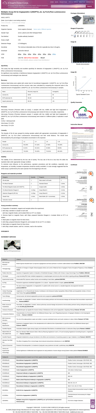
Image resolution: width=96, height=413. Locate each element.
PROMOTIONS (63, 2)
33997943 (67, 341)
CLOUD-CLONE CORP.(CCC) (50, 407)
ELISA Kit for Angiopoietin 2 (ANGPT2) (26, 390)
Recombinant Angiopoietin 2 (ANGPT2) (27, 360)
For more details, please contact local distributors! (34, 60)
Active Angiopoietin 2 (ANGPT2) (25, 370)
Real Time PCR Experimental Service (12, 251)
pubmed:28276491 (69, 282)
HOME (52, 2)
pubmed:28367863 (60, 279)
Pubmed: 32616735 (85, 337)
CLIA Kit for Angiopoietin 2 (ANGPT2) (26, 395)
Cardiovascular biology (18, 22)
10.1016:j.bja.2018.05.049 (26, 306)
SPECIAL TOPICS (73, 2)
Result (43, 58)
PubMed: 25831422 (84, 273)
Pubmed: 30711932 (80, 309)
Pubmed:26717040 (84, 276)
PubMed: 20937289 (79, 263)
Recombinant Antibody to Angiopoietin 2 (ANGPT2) (30, 386)
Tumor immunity (5, 22)
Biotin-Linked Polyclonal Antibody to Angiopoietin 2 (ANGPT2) (33, 379)
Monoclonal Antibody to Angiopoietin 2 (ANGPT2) (29, 382)
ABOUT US (82, 2)
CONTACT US (89, 2)
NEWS (56, 2)
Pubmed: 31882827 (85, 328)
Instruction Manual (23, 50)
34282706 (71, 345)
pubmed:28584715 (21, 287)
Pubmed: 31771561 (83, 319)
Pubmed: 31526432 (27, 315)
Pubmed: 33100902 (25, 333)
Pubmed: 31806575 (21, 325)
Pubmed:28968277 (24, 301)
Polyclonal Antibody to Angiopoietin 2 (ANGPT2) (29, 373)
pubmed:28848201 (31, 293)
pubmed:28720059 (57, 296)
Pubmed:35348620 (83, 350)
